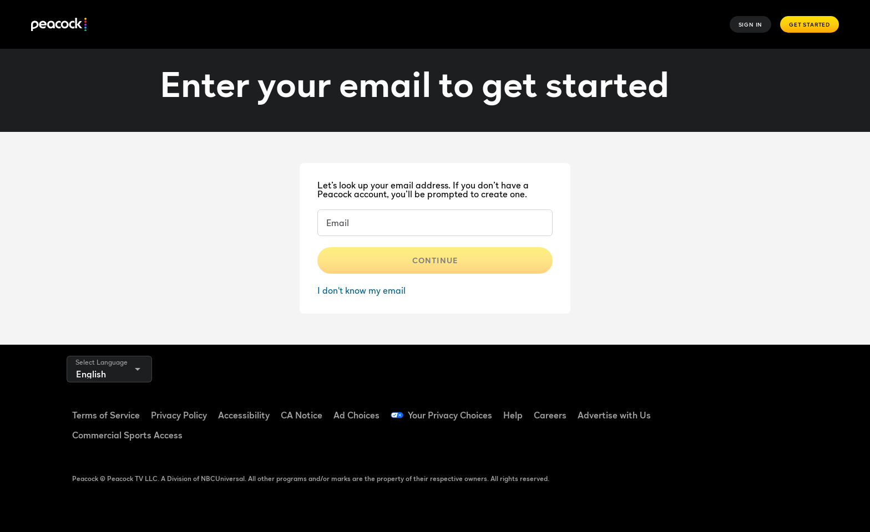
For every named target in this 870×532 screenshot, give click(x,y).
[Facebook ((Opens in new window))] (693, 408)
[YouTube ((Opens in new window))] (751, 408)
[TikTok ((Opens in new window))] (722, 408)
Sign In (751, 24)
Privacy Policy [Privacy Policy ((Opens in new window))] (179, 415)
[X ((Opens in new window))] (693, 439)
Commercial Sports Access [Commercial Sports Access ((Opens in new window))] (127, 435)
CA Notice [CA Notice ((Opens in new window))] (301, 415)
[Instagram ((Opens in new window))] (780, 408)
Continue (435, 260)
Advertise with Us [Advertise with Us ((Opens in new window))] (614, 415)
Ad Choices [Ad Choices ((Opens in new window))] (356, 415)
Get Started (809, 24)
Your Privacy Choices (450, 415)
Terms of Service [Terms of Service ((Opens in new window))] (106, 415)
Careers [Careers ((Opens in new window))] (550, 415)
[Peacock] (59, 25)
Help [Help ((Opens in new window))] (513, 415)
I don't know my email (361, 290)
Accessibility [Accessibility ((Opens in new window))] (244, 415)
